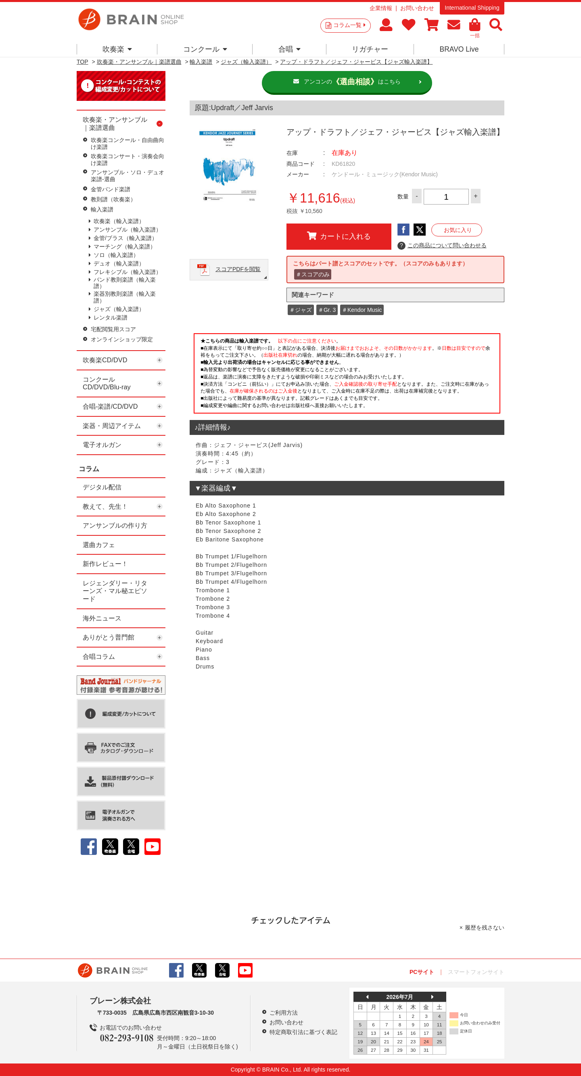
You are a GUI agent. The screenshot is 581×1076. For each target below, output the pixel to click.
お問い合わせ (417, 8)
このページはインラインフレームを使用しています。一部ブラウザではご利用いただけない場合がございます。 (347, 375)
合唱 (289, 49)
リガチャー (370, 49)
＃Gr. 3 (327, 310)
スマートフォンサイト (476, 972)
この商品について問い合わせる (442, 246)
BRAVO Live (459, 49)
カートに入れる (339, 236)
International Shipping (472, 7)
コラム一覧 (349, 25)
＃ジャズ (300, 310)
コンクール (205, 49)
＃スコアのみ (313, 274)
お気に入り (458, 230)
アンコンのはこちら (352, 82)
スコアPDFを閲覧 (238, 269)
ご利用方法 (284, 1012)
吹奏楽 (117, 49)
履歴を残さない (484, 927)
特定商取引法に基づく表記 (303, 1032)
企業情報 (381, 8)
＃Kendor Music (362, 310)
